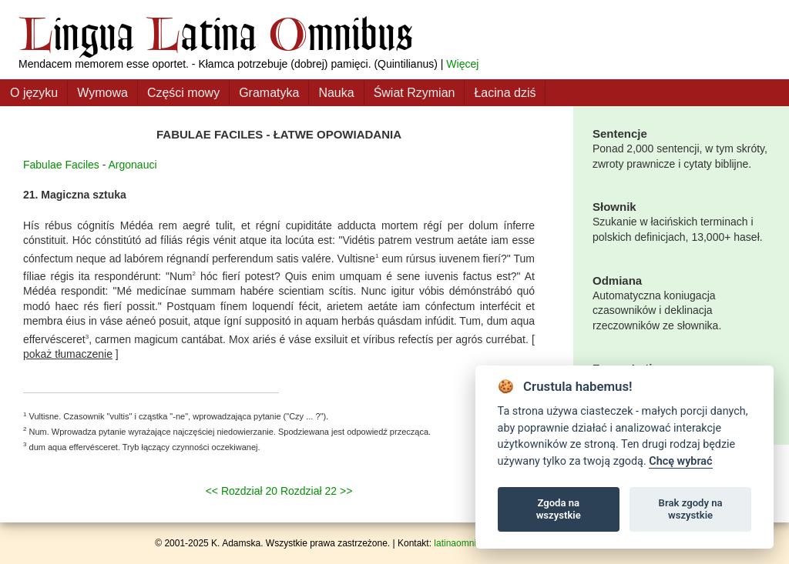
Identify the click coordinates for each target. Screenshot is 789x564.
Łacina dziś (505, 92)
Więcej (462, 64)
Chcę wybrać (680, 461)
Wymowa (102, 92)
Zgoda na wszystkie (558, 509)
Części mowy (183, 92)
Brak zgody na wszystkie (691, 509)
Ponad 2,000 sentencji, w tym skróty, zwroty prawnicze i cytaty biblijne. (681, 147)
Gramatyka (269, 92)
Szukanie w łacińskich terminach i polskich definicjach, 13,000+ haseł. (681, 221)
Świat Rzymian (414, 92)
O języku (34, 92)
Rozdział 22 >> (316, 491)
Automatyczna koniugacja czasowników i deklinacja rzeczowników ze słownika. (681, 302)
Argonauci (133, 165)
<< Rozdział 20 (241, 491)
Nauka (336, 92)
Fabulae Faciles (61, 165)
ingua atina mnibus (215, 33)
